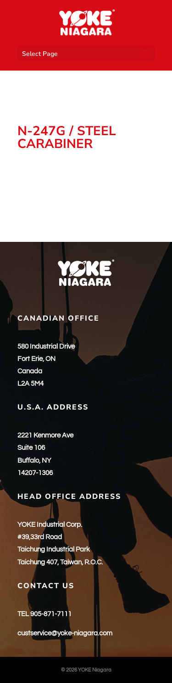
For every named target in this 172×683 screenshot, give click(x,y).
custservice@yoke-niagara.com (64, 633)
